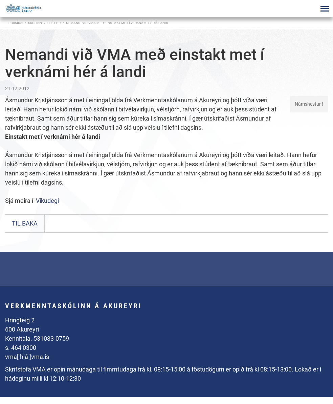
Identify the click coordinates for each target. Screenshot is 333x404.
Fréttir (54, 23)
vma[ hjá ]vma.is (27, 356)
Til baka (25, 223)
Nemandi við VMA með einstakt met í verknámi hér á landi (117, 23)
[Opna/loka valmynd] (324, 8)
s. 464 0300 (20, 347)
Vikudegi (47, 200)
